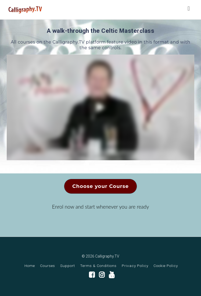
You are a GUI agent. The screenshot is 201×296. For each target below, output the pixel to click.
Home (29, 265)
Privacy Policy (135, 265)
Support (67, 265)
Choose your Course (100, 186)
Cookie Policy (165, 265)
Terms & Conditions (98, 265)
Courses (47, 265)
